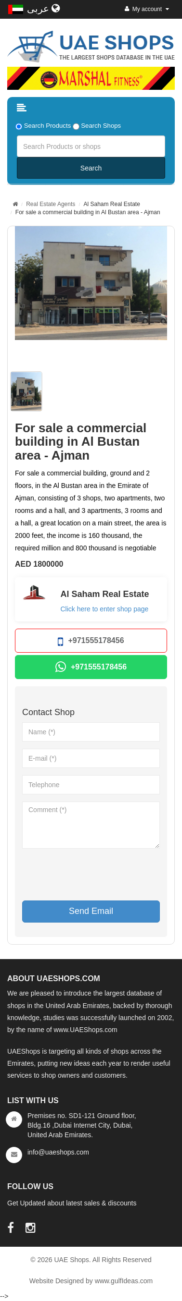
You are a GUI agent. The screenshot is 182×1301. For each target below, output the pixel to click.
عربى (43, 8)
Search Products (47, 125)
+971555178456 (91, 642)
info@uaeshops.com (58, 1152)
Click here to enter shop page (105, 609)
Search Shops (101, 125)
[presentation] (95, 874)
